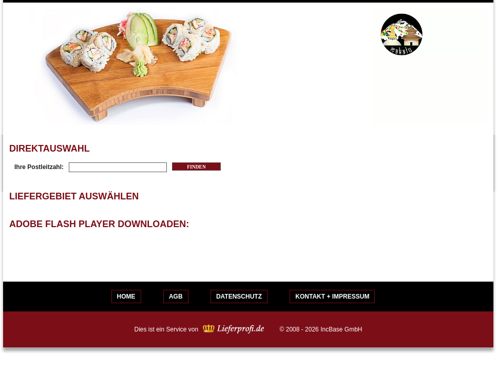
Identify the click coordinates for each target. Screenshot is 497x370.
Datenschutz (239, 296)
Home (126, 296)
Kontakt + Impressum (332, 296)
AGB (176, 296)
